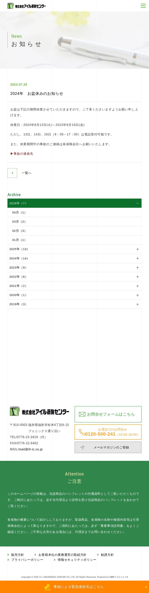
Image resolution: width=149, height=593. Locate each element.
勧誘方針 (107, 554)
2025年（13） (19, 249)
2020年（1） (18, 295)
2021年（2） (18, 285)
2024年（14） (19, 258)
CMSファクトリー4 (118, 577)
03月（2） (19, 221)
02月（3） (19, 230)
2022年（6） (18, 276)
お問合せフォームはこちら (111, 414)
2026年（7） (18, 203)
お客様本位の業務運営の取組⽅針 (62, 554)
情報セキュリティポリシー (77, 559)
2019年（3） (18, 304)
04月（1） (19, 212)
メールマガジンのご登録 (111, 447)
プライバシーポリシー (27, 559)
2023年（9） (18, 267)
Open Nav (145, 3)
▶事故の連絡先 (21, 153)
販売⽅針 (17, 554)
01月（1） (19, 239)
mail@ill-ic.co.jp (31, 449)
